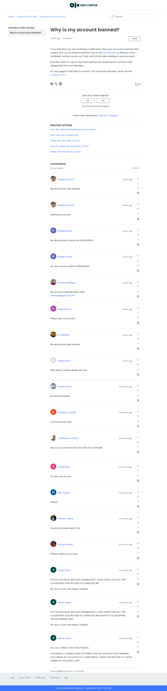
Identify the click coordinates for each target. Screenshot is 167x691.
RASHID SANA (65, 231)
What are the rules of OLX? (65, 140)
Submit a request (108, 115)
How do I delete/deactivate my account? (73, 129)
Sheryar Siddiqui (66, 282)
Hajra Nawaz (64, 309)
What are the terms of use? (65, 151)
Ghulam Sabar (66, 518)
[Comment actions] (138, 193)
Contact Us (55, 677)
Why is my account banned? (25, 32)
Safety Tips (40, 677)
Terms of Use (25, 677)
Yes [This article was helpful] (87, 100)
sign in (61, 671)
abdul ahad (64, 570)
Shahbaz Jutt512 (67, 412)
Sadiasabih (64, 466)
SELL (66, 677)
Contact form (58, 74)
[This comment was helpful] (138, 178)
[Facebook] (51, 84)
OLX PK (11, 16)
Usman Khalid (65, 544)
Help (12, 677)
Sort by (136, 168)
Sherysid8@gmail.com (62, 295)
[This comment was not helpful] (138, 187)
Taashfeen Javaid (68, 438)
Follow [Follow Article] (134, 38)
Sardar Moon (65, 386)
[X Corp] (56, 84)
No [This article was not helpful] (103, 100)
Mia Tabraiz (64, 492)
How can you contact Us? (64, 135)
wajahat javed (66, 179)
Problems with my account (52, 16)
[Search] (134, 17)
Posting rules (109, 52)
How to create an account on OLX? (69, 146)
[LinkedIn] (60, 84)
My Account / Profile (27, 16)
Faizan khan (64, 360)
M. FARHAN (63, 334)
